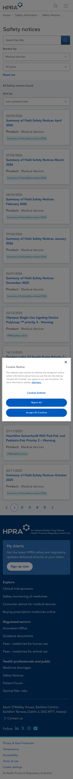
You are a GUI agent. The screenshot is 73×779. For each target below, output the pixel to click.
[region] (36, 389)
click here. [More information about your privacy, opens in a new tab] (36, 382)
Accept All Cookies (36, 412)
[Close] (66, 362)
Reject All (36, 402)
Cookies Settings (36, 392)
